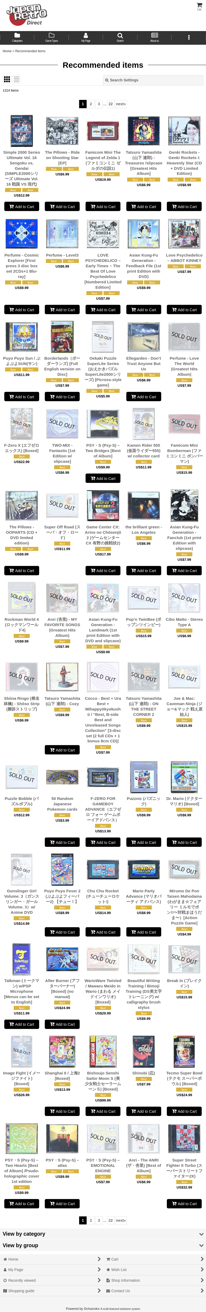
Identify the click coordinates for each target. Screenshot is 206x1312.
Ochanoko (92, 1309)
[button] (120, 38)
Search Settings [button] (121, 80)
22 (111, 104)
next (121, 104)
